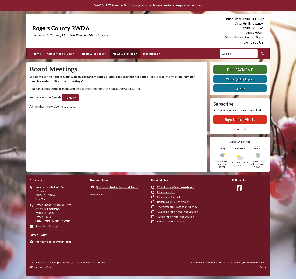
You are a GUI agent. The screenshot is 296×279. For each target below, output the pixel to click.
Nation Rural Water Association (175, 216)
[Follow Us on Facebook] (239, 188)
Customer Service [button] (59, 53)
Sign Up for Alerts (240, 119)
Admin (263, 267)
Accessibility (98, 262)
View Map (40, 199)
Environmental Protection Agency (177, 206)
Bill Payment (240, 70)
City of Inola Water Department (175, 187)
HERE (68, 97)
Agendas (239, 88)
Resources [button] (150, 53)
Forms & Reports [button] (92, 53)
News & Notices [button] (124, 53)
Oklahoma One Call (168, 196)
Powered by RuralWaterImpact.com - (228, 262)
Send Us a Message (47, 226)
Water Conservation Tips (172, 221)
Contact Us (253, 42)
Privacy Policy (65, 262)
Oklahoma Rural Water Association (177, 211)
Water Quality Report (240, 79)
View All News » (98, 194)
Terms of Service (81, 262)
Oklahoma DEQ (166, 192)
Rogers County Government (174, 201)
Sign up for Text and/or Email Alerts (117, 187)
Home (37, 53)
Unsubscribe (240, 129)
